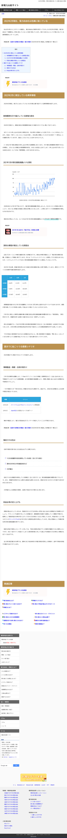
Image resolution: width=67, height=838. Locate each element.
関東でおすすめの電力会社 (11, 797)
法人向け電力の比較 (36, 795)
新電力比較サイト (10, 5)
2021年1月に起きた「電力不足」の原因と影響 (22, 231)
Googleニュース (12, 757)
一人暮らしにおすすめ (36, 814)
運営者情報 (33, 836)
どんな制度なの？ (6, 671)
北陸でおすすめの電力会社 (11, 802)
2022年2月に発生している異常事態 (13, 53)
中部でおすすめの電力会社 (11, 799)
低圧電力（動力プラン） (7, 713)
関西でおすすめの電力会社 (11, 804)
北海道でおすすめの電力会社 (11, 793)
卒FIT (48, 784)
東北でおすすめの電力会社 (11, 795)
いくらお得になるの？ (7, 674)
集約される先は (10, 68)
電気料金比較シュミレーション (38, 793)
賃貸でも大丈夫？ (6, 697)
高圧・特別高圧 (5, 706)
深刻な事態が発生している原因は (15, 60)
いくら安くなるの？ (36, 801)
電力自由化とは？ (21, 784)
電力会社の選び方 (6, 651)
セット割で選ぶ (5, 658)
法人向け (43, 784)
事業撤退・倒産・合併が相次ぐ (14, 65)
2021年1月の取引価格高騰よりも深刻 (16, 58)
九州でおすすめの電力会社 (11, 811)
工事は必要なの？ (6, 693)
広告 (3, 13)
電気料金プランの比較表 (21, 84)
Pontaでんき (7, 828)
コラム (46, 10)
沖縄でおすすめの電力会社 (11, 813)
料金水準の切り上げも (12, 70)
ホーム (45, 15)
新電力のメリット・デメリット (9, 686)
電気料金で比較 (8, 10)
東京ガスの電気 (8, 825)
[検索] (6, 765)
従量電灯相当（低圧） (7, 709)
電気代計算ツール (6, 735)
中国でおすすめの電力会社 (11, 806)
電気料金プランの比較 (7, 639)
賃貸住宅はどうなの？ (36, 806)
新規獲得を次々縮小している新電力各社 (17, 55)
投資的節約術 (37, 784)
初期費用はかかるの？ (7, 689)
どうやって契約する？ (7, 682)
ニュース (3, 726)
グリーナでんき (15, 405)
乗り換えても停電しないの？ (8, 678)
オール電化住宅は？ (36, 808)
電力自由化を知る (33, 10)
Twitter (6, 757)
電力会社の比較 (29, 784)
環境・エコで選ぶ (21, 10)
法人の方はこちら (59, 10)
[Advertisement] (33, 564)
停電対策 (52, 784)
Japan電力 (14, 410)
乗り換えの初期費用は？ (37, 804)
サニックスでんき (14, 519)
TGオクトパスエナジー (27, 405)
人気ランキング (5, 662)
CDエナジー (7, 823)
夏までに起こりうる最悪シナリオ (13, 63)
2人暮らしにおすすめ (36, 817)
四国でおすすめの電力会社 (11, 808)
